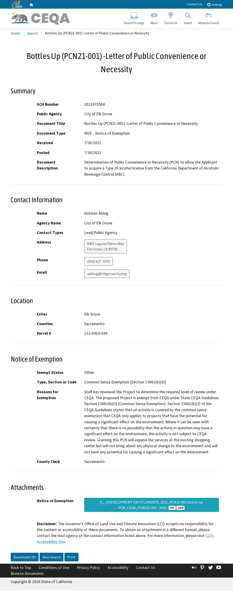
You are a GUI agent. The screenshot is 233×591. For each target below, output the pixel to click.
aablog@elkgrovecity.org (107, 274)
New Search (52, 558)
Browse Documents (27, 574)
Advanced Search (208, 17)
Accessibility (118, 568)
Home (15, 34)
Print (71, 558)
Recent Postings (134, 17)
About (154, 17)
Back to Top (21, 568)
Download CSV (25, 558)
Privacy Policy (88, 568)
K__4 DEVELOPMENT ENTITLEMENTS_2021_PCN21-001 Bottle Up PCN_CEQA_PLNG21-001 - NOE (151, 506)
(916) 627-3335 (98, 262)
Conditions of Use (54, 568)
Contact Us (194, 4)
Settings (214, 4)
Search (188, 17)
